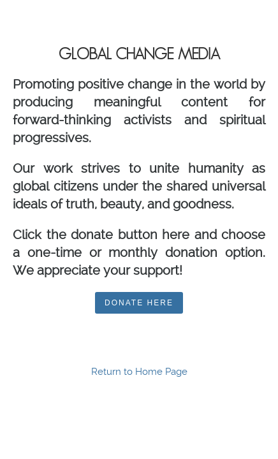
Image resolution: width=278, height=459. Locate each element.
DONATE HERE (139, 302)
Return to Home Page (139, 371)
